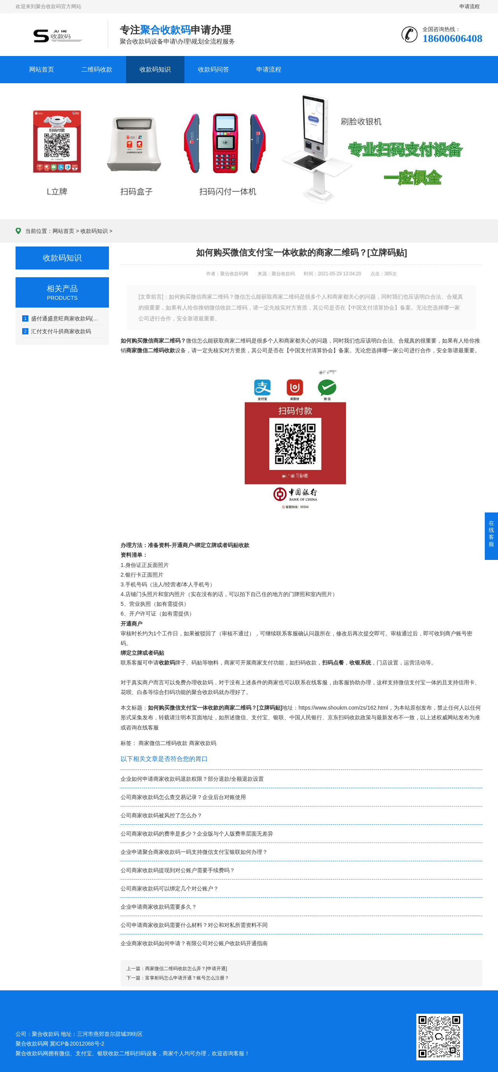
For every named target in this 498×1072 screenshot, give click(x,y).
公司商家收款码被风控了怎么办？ (161, 815)
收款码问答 (213, 69)
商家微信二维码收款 (163, 743)
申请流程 (470, 6)
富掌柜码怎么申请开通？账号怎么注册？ (187, 978)
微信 (240, 717)
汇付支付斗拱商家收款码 (56, 331)
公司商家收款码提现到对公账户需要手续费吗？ (178, 870)
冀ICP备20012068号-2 (77, 1044)
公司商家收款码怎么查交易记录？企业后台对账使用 (183, 797)
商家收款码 (202, 743)
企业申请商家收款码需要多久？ (159, 907)
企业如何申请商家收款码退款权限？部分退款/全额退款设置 (192, 779)
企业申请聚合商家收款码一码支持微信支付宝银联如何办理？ (194, 852)
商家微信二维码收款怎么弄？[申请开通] (186, 968)
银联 (278, 717)
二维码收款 (96, 69)
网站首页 (41, 69)
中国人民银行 (305, 717)
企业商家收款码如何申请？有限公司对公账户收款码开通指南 (194, 943)
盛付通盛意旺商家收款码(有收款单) (62, 318)
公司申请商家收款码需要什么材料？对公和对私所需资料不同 (194, 925)
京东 (333, 717)
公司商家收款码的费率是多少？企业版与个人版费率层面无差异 (197, 834)
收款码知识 (155, 69)
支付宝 (259, 717)
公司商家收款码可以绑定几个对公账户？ (170, 888)
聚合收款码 (29, 1053)
